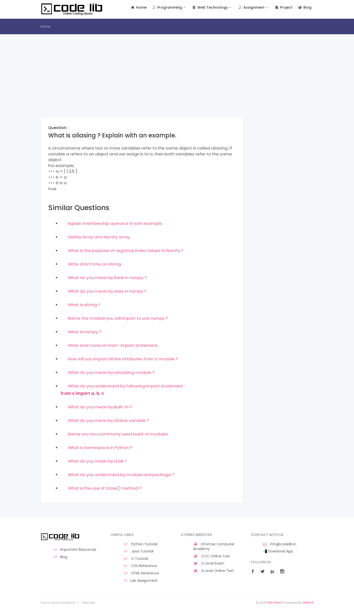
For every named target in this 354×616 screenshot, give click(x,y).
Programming (169, 7)
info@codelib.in (279, 544)
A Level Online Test (213, 570)
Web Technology (212, 7)
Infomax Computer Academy (214, 546)
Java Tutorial (138, 551)
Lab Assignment (140, 580)
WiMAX (308, 602)
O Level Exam (208, 563)
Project (283, 7)
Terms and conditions (58, 602)
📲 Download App (278, 551)
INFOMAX (275, 602)
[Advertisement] (142, 83)
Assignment (253, 7)
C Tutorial (135, 558)
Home (138, 7)
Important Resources (74, 549)
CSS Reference (140, 566)
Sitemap (88, 602)
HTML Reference (141, 573)
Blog (304, 7)
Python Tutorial (140, 544)
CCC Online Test (211, 556)
